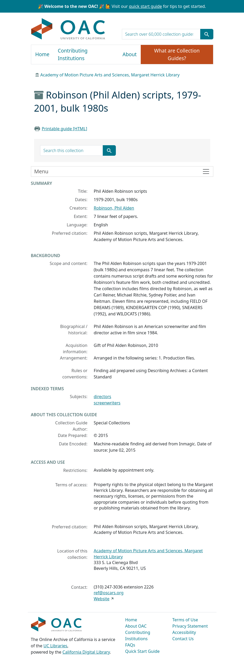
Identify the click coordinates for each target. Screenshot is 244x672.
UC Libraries (55, 646)
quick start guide (145, 6)
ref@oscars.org (109, 593)
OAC (68, 29)
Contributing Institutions (73, 54)
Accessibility (184, 632)
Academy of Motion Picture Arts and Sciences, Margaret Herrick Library (110, 75)
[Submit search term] (206, 34)
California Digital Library (86, 652)
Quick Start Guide (142, 651)
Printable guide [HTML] (64, 129)
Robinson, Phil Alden (114, 208)
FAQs (130, 645)
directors (102, 396)
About (130, 54)
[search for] (161, 34)
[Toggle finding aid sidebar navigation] (122, 171)
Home (42, 54)
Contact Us (183, 639)
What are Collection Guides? (177, 54)
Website (102, 599)
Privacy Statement (190, 626)
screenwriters (107, 403)
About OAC (136, 626)
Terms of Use (185, 620)
